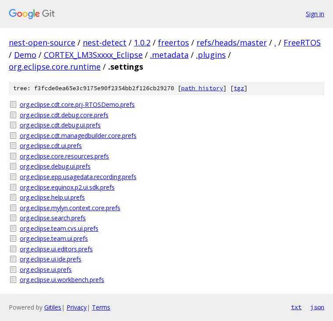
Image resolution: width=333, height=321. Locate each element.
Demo (25, 54)
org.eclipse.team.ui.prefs (54, 238)
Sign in (315, 14)
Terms (101, 307)
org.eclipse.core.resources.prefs (64, 156)
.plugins (211, 54)
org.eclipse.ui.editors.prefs (56, 249)
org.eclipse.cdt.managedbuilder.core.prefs (78, 135)
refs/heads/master (231, 42)
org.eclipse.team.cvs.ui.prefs (59, 228)
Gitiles (52, 307)
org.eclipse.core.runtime (55, 66)
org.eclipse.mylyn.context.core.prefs (70, 208)
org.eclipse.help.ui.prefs (52, 197)
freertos (173, 42)
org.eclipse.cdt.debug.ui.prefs (60, 125)
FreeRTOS (302, 42)
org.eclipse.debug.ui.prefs (55, 166)
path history (202, 88)
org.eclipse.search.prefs (53, 218)
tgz (239, 88)
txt (296, 307)
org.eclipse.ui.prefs (46, 269)
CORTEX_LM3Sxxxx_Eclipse (93, 54)
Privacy (77, 307)
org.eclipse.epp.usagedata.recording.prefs (78, 177)
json (317, 307)
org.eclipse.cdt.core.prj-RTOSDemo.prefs (77, 104)
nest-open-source (42, 42)
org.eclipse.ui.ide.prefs (50, 259)
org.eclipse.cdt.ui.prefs (51, 145)
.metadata (169, 54)
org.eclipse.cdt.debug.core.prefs (64, 115)
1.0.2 (142, 42)
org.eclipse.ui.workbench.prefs (62, 279)
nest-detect (104, 42)
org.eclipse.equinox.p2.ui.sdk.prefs (67, 187)
